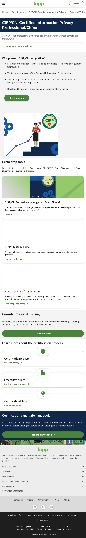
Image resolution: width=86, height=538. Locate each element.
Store (76, 3)
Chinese (29, 171)
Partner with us (44, 500)
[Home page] (39, 4)
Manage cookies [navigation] (55, 515)
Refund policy (43, 520)
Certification (18, 12)
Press (57, 500)
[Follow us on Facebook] (43, 507)
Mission (30, 500)
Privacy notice (72, 515)
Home (5, 12)
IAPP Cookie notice (35, 515)
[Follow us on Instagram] (51, 507)
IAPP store (67, 500)
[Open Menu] (5, 3)
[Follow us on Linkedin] (34, 507)
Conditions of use (15, 515)
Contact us (18, 500)
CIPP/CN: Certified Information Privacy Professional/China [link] (57, 12)
